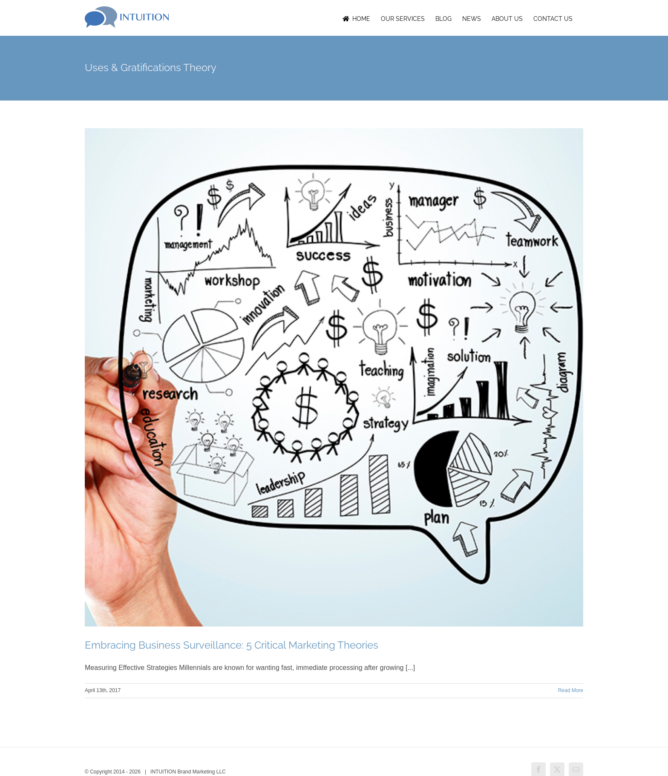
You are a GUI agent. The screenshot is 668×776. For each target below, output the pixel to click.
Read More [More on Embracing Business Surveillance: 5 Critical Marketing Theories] (570, 690)
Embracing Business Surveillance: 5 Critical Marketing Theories (231, 645)
